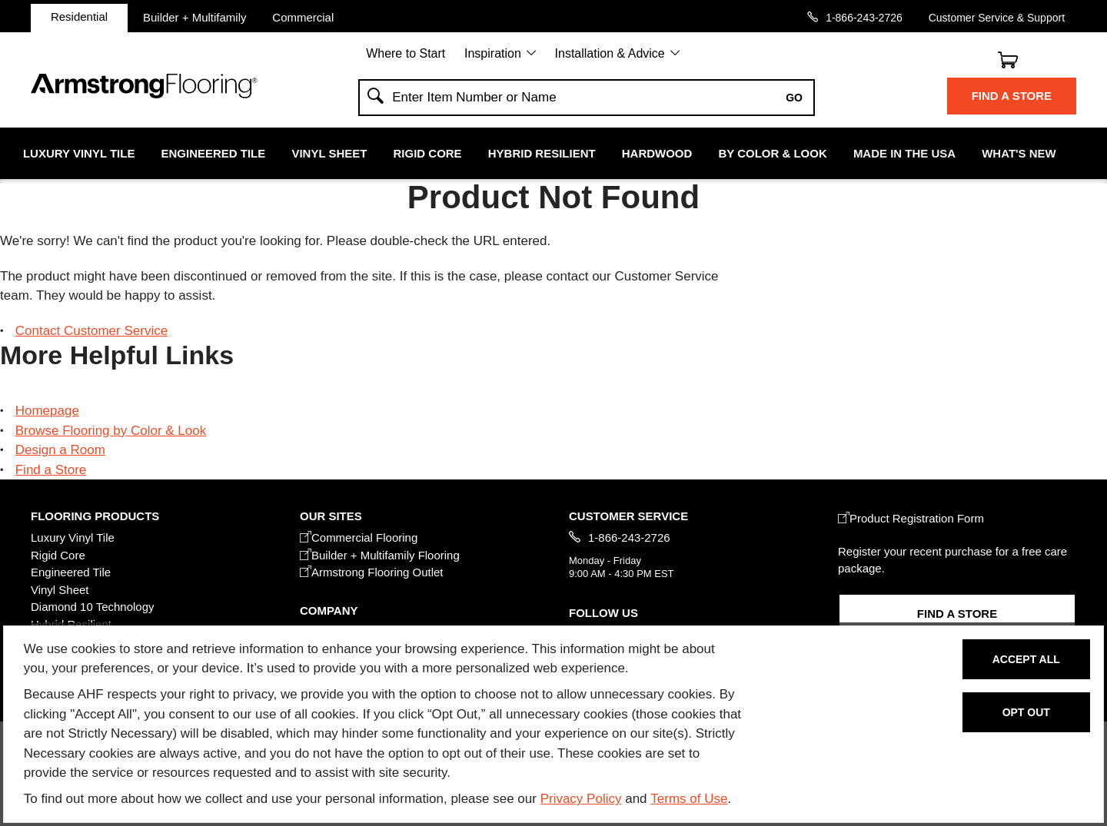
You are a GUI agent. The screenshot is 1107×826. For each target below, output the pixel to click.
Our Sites (331, 516)
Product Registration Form (911, 518)
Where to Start (405, 53)
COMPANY (328, 610)
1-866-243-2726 (864, 17)
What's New (1019, 153)
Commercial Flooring (358, 537)
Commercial (303, 17)
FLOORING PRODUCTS (95, 516)
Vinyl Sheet (329, 153)
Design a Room (60, 450)
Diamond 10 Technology (93, 606)
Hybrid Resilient (542, 153)
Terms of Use (688, 798)
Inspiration (492, 53)
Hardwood (657, 153)
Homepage (47, 410)
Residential (79, 16)
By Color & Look (772, 153)
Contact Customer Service (91, 330)
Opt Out (1026, 712)
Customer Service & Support (997, 17)
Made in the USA (904, 153)
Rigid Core (428, 153)
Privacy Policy (581, 798)
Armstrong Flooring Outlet (372, 572)
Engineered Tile (213, 153)
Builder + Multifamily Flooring (380, 555)
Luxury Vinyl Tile (79, 153)
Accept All (1026, 659)
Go (794, 97)
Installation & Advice (610, 53)
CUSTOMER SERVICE (628, 516)
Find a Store (1012, 95)
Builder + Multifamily (195, 17)
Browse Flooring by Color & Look (111, 430)
